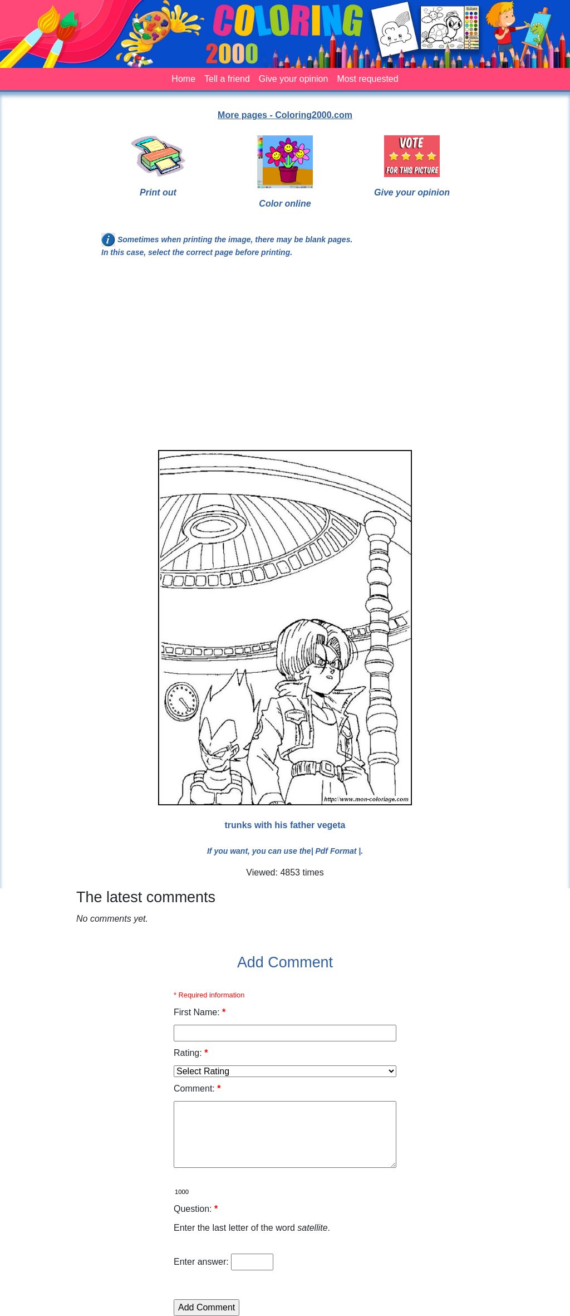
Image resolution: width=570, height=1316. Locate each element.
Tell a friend (227, 79)
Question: (196, 1209)
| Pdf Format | (336, 851)
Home (183, 79)
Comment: (197, 1088)
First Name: (199, 1012)
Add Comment (285, 962)
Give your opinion (293, 79)
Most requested (367, 79)
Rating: (191, 1053)
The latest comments (145, 897)
